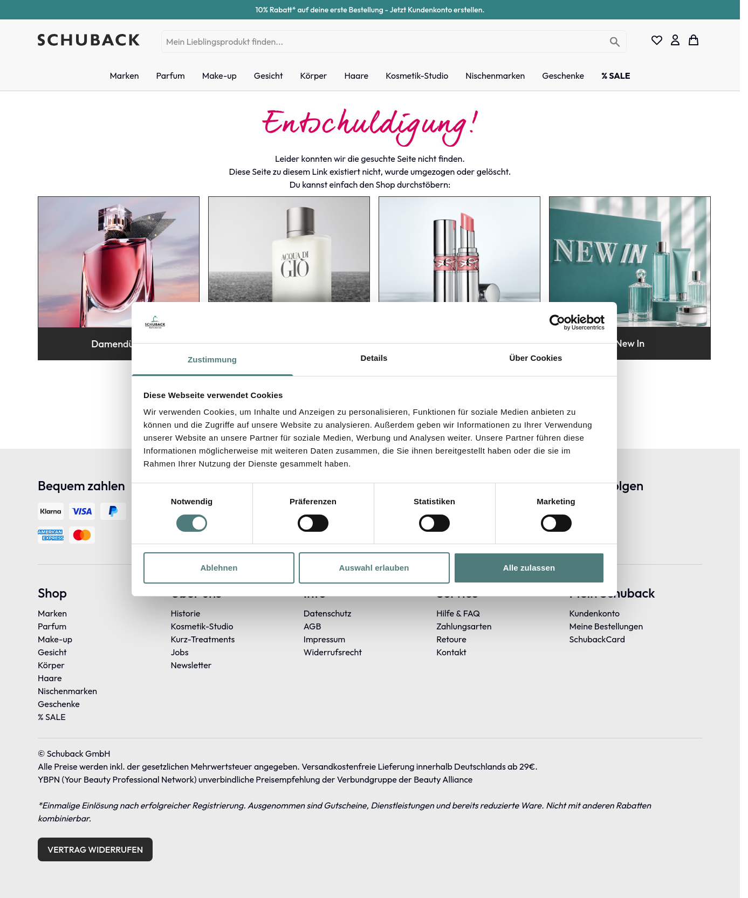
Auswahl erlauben (374, 567)
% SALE (52, 716)
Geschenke (59, 703)
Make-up (55, 639)
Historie (185, 613)
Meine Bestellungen (606, 626)
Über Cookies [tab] (536, 357)
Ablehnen (218, 567)
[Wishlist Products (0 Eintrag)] (656, 40)
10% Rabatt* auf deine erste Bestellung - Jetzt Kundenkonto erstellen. (370, 10)
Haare (50, 678)
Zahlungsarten (463, 626)
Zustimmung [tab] (212, 359)
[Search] (615, 42)
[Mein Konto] (675, 40)
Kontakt (451, 652)
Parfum (52, 626)
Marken (52, 613)
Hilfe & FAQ (458, 613)
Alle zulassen (529, 567)
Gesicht (52, 652)
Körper (51, 665)
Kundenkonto (594, 613)
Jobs (179, 652)
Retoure (451, 639)
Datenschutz (328, 613)
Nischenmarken (67, 691)
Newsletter (190, 665)
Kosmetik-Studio (201, 626)
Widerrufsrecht (333, 652)
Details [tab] (374, 357)
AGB (312, 626)
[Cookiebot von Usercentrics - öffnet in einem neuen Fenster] (557, 322)
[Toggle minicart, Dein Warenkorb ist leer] (693, 40)
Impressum (324, 639)
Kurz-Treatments (202, 639)
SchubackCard (597, 639)
